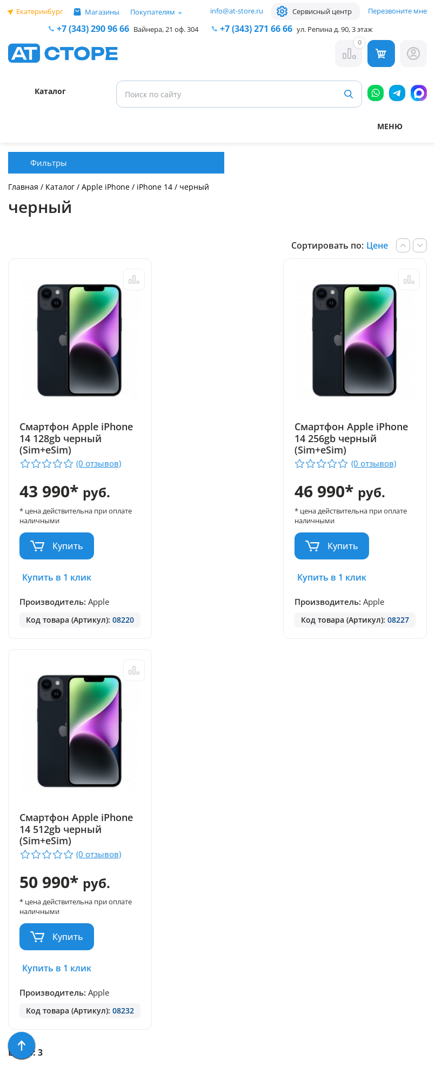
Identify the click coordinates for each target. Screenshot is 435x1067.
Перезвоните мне (397, 11)
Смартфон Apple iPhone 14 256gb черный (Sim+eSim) (208, 438)
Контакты (29, 807)
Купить (67, 546)
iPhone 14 (154, 187)
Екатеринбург (39, 11)
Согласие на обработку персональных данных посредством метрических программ (145, 1019)
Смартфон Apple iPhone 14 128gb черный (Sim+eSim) (65, 438)
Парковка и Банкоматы (33, 739)
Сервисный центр (322, 11)
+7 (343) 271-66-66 (250, 796)
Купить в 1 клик (56, 577)
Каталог (60, 187)
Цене (377, 245)
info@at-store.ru (236, 11)
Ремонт (24, 775)
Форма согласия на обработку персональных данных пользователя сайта (145, 965)
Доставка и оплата (50, 760)
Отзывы (25, 791)
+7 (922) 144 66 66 (249, 808)
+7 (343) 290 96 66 (93, 29)
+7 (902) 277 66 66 (152, 839)
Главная (23, 187)
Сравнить (124, 279)
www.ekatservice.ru (330, 848)
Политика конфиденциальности (143, 926)
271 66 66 (256, 29)
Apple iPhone (107, 187)
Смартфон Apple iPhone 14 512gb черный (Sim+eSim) (350, 438)
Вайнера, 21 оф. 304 (165, 29)
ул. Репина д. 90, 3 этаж (335, 29)
